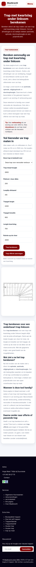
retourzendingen (11, 497)
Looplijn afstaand (9, 190)
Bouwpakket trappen (12, 517)
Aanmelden (26, 549)
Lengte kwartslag (9, 224)
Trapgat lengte (8, 202)
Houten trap (9, 526)
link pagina (9, 502)
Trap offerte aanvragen (14, 253)
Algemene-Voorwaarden (14, 495)
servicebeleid (10, 499)
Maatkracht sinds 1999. (12, 560)
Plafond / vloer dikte (10, 179)
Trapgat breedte (9, 213)
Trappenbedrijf (10, 524)
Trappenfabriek (10, 521)
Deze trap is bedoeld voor (12, 158)
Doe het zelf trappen (12, 519)
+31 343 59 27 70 (8, 474)
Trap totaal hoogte (10, 168)
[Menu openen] (30, 4)
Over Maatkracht (11, 504)
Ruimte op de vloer (10, 235)
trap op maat (10, 531)
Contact (7, 478)
